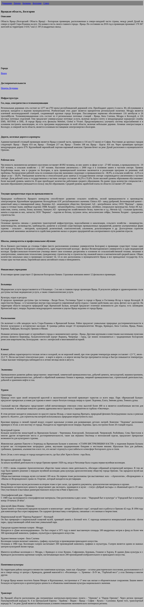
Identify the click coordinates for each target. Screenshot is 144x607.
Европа (17, 3)
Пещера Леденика (9, 88)
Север (46, 3)
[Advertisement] (68, 49)
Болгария (37, 3)
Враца (4, 73)
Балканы (26, 3)
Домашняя (7, 3)
